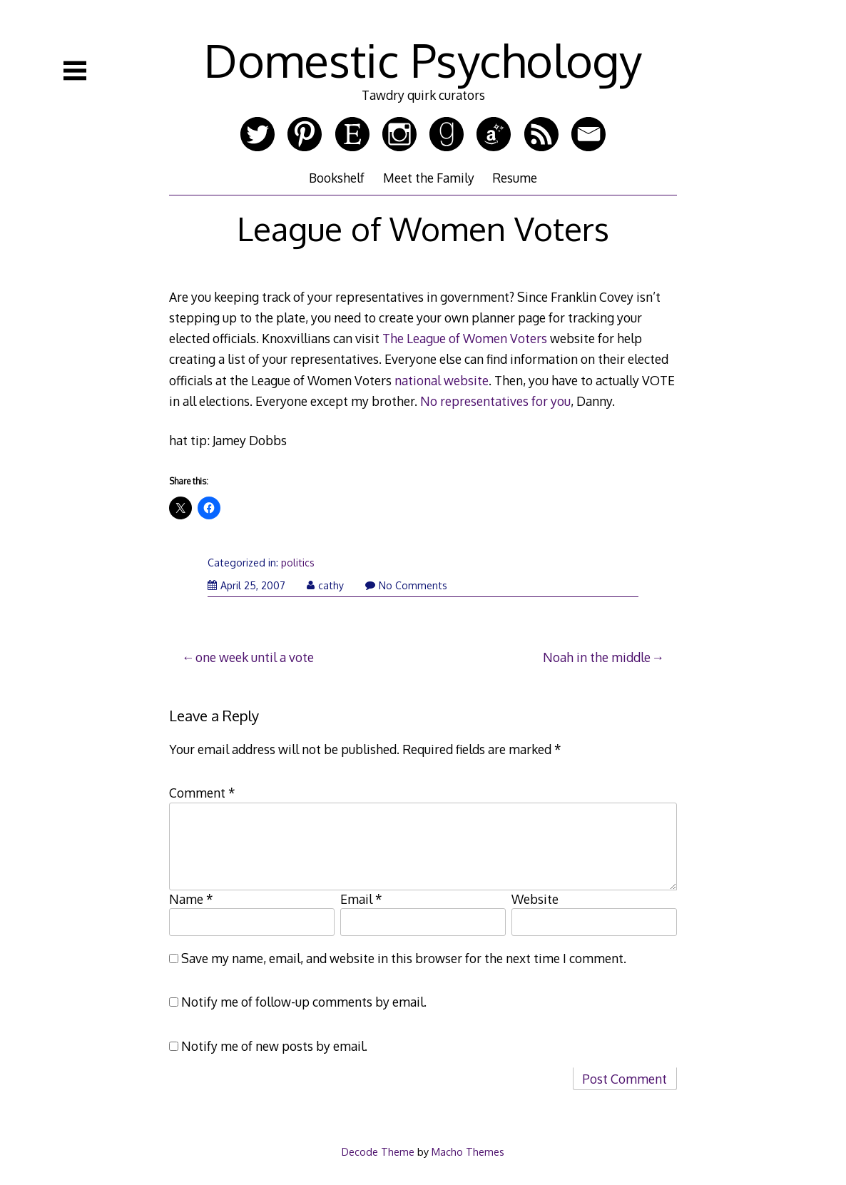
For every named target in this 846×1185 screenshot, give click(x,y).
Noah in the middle (597, 657)
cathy (325, 585)
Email (361, 899)
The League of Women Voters (464, 338)
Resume (514, 177)
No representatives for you (495, 401)
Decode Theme (378, 1151)
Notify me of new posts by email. (274, 1046)
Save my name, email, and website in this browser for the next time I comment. (403, 958)
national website (441, 380)
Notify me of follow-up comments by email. (304, 1001)
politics (298, 562)
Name (191, 899)
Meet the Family (428, 177)
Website (535, 899)
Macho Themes (468, 1151)
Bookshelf (337, 177)
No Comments (406, 585)
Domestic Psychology (423, 59)
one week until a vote (254, 657)
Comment (202, 792)
